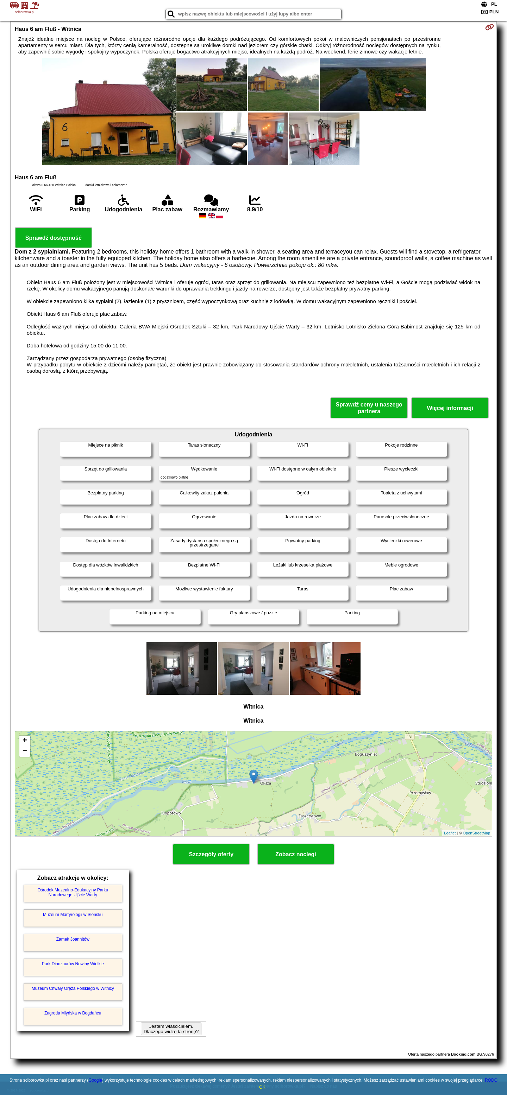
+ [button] (25, 741)
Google (95, 1080)
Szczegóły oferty (211, 854)
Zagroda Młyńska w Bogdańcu (72, 1013)
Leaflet (450, 833)
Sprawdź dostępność (53, 238)
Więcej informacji (450, 408)
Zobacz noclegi (295, 854)
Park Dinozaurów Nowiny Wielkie (73, 963)
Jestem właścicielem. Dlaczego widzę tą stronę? (171, 1029)
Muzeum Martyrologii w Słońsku (72, 914)
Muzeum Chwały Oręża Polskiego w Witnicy (73, 988)
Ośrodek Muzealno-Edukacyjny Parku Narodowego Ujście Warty (72, 892)
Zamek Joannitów (72, 939)
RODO (491, 1080)
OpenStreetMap (476, 833)
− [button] (25, 751)
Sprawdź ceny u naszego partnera (369, 408)
